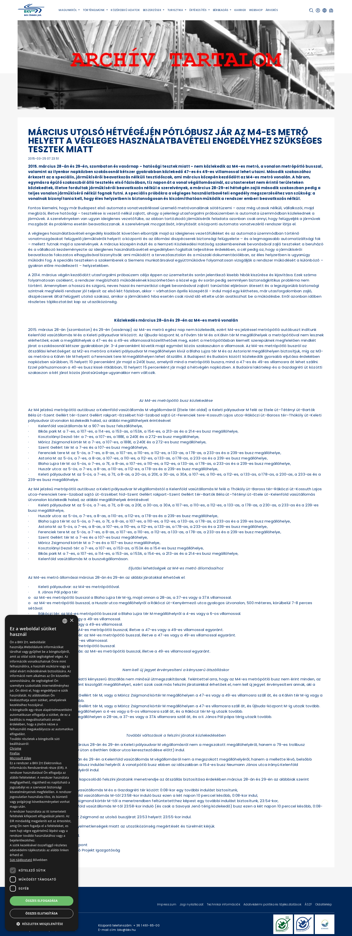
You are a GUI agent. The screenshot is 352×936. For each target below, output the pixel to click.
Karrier (240, 10)
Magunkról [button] (68, 10)
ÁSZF (309, 904)
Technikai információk (224, 904)
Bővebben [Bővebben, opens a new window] (40, 860)
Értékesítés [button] (198, 10)
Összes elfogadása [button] (41, 901)
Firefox (15, 753)
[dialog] (41, 773)
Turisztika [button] (175, 10)
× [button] (71, 620)
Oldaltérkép (323, 904)
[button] (311, 10)
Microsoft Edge (20, 758)
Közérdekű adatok (125, 10)
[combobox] (64, 621)
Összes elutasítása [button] (41, 913)
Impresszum (167, 904)
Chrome (15, 748)
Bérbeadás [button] (221, 10)
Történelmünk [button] (94, 10)
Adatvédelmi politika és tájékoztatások (272, 904)
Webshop (256, 10)
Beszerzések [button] (152, 10)
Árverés (272, 10)
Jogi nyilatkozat (192, 904)
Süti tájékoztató (21, 860)
